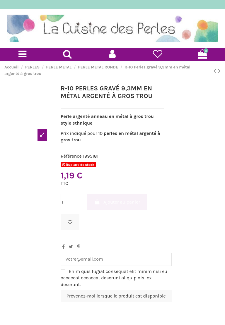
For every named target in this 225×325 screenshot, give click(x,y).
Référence (71, 156)
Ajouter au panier (117, 202)
